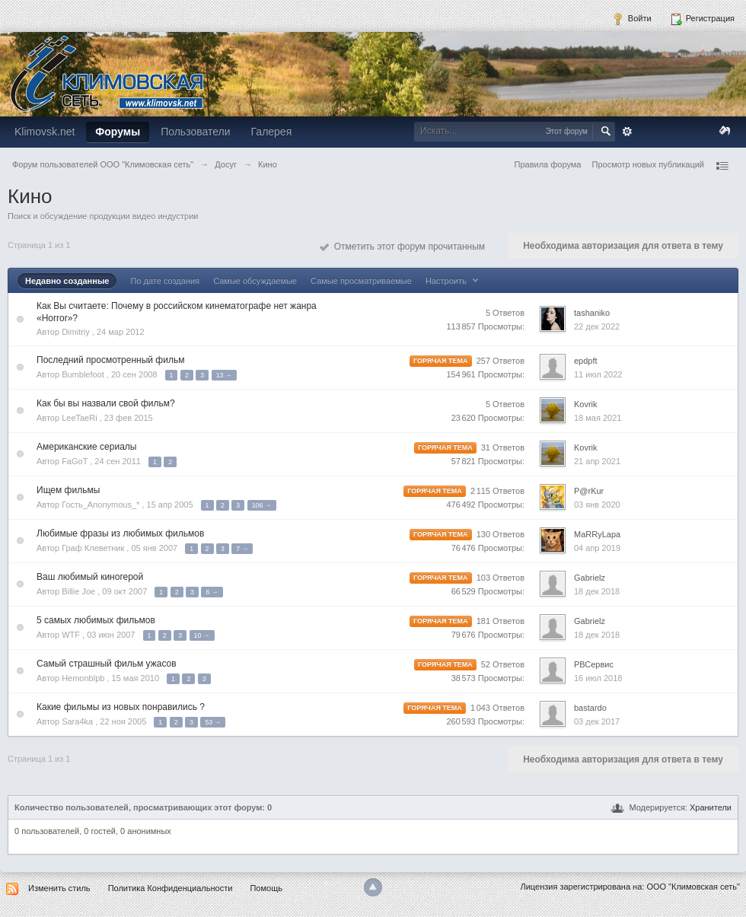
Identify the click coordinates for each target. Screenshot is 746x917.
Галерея (271, 132)
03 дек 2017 (597, 721)
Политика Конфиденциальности (170, 888)
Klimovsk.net (44, 132)
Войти (632, 19)
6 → (212, 592)
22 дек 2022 (597, 326)
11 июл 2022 (598, 374)
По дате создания (164, 280)
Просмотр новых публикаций (647, 164)
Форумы (117, 132)
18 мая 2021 (597, 417)
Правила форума (548, 164)
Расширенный (627, 132)
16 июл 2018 (598, 678)
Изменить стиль (59, 888)
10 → (202, 635)
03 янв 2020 (597, 504)
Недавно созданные (67, 280)
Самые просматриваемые (361, 280)
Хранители (711, 807)
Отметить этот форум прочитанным (402, 246)
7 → (242, 548)
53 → (213, 722)
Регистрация (702, 19)
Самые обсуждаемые (255, 280)
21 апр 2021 (597, 461)
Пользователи (195, 132)
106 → (262, 505)
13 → (224, 375)
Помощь (266, 888)
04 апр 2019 (597, 547)
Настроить (454, 280)
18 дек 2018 (597, 591)
